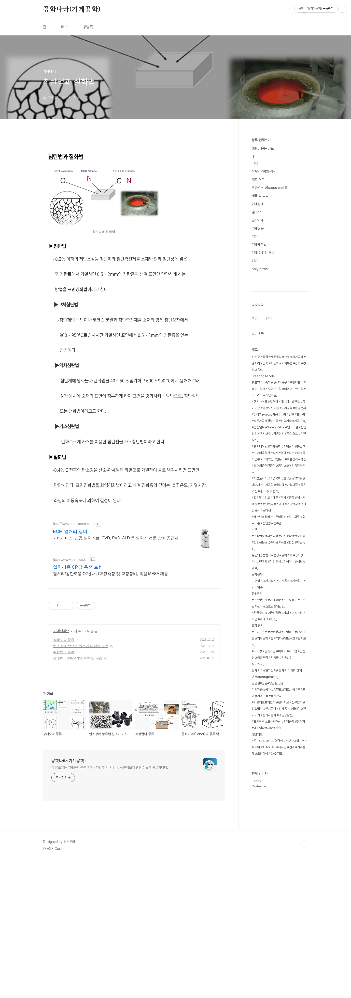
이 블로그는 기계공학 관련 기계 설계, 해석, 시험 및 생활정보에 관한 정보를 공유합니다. (109, 905)
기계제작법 (61, 769)
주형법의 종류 (64, 790)
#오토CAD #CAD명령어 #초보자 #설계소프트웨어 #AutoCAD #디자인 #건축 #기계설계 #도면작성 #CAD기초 (279, 895)
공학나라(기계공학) (71, 9)
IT (253, 156)
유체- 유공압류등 (263, 171)
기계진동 (258, 228)
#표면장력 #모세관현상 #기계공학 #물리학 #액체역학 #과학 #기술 (278, 872)
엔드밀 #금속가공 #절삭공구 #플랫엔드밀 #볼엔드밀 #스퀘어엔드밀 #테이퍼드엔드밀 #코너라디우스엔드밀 (279, 536)
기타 (255, 236)
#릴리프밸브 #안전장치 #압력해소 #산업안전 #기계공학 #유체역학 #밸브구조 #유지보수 (279, 786)
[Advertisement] (134, 181)
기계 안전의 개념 (263, 253)
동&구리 (257, 741)
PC (256, 163)
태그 (64, 27)
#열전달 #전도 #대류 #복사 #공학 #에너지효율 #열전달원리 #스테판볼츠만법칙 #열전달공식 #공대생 (279, 651)
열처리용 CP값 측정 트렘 (78, 704)
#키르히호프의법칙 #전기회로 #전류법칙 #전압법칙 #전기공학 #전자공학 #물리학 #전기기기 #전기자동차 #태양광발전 (279, 856)
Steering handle (263, 524)
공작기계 (258, 220)
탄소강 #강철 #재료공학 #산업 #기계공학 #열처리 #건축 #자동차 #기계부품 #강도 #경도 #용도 (279, 511)
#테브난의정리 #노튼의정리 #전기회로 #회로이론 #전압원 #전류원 (278, 668)
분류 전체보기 (261, 140)
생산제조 (257, 882)
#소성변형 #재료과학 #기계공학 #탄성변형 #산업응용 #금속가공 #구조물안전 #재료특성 (278, 690)
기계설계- (258, 204)
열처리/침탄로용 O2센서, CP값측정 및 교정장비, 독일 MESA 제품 (110, 711)
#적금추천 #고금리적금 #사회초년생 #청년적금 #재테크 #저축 (278, 764)
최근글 (256, 466)
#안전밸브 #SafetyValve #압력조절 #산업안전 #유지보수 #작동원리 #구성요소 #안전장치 (279, 581)
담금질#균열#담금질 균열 (267, 831)
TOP (304, 981)
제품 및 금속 (260, 196)
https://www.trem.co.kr (70, 697)
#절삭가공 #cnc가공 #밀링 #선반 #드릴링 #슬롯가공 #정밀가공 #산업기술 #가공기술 (278, 565)
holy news (260, 269)
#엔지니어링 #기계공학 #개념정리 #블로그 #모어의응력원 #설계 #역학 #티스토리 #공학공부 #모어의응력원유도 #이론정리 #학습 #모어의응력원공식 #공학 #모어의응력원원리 (279, 607)
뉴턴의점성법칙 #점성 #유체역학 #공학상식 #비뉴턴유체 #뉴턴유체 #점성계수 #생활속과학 (279, 709)
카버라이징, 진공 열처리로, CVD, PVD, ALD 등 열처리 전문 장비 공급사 (116, 676)
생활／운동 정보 (263, 148)
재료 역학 (258, 180)
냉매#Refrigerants (264, 824)
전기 (255, 261)
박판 (254, 677)
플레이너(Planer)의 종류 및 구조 (77, 796)
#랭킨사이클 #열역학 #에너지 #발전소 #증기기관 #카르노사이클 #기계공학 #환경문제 (279, 552)
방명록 (88, 27)
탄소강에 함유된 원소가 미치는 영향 (81, 784)
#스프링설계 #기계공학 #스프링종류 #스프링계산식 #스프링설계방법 (278, 751)
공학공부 (257, 722)
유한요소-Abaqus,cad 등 (270, 188)
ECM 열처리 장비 (70, 669)
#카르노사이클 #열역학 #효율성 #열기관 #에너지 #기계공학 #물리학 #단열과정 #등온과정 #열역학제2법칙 (279, 632)
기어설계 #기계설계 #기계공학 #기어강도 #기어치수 (279, 732)
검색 (293, 10)
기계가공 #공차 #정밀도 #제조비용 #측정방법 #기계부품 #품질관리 (279, 840)
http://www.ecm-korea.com (73, 662)
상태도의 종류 (64, 778)
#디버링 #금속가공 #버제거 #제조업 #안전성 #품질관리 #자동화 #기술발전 (278, 802)
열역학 (256, 212)
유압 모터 (257, 811)
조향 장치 (257, 773)
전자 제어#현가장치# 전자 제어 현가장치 (277, 818)
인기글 (270, 466)
